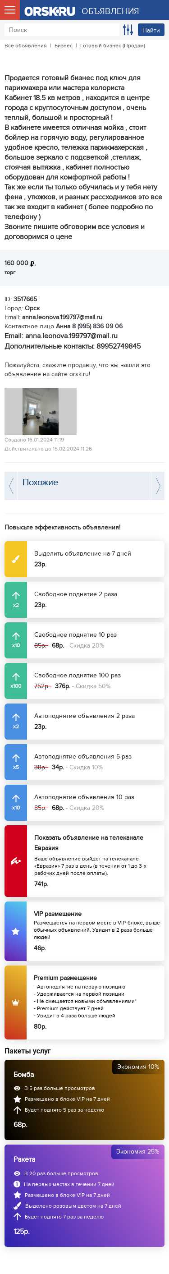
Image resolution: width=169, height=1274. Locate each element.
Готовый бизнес (100, 45)
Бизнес (64, 45)
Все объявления (26, 45)
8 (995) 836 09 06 (97, 326)
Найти (151, 30)
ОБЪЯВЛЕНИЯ (110, 11)
